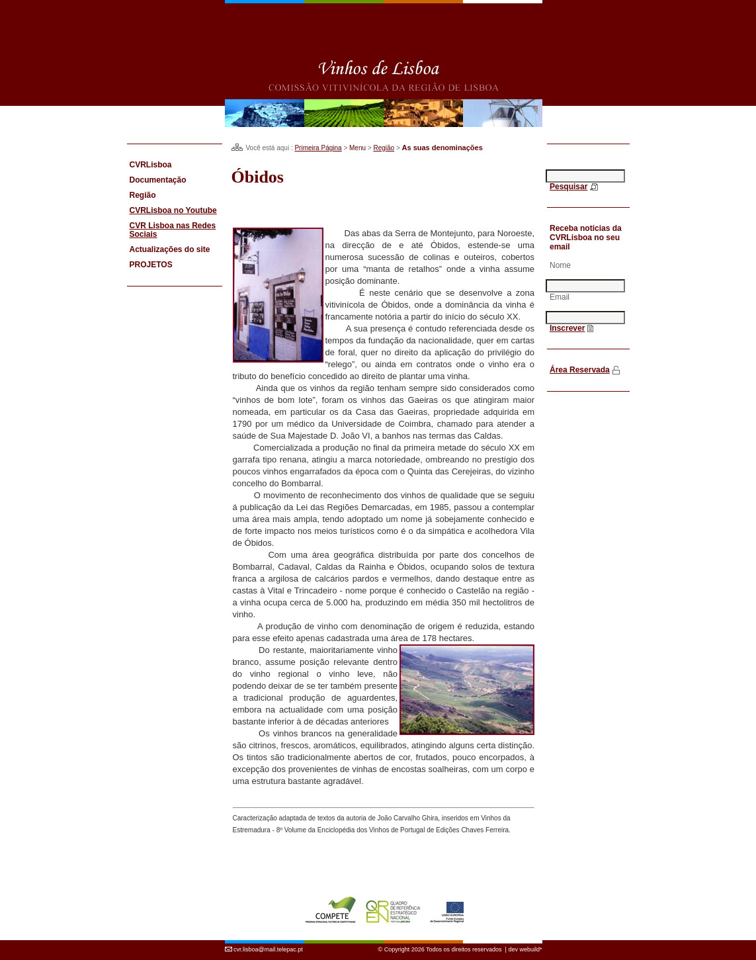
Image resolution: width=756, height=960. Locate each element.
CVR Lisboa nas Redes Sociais (173, 230)
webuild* (530, 942)
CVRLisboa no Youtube (173, 210)
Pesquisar (568, 186)
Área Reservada (580, 369)
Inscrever (567, 328)
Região (383, 148)
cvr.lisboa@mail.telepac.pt (268, 942)
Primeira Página (317, 148)
